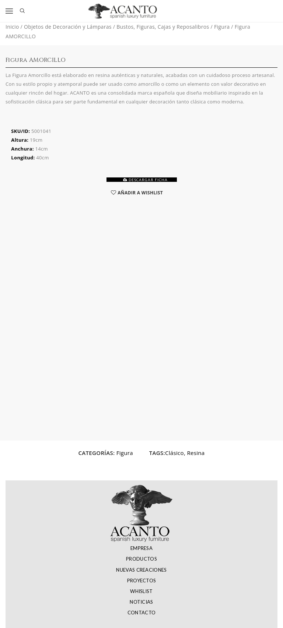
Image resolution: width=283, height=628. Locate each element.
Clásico (174, 452)
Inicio (12, 26)
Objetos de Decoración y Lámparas (68, 26)
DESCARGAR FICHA (145, 179)
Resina (196, 452)
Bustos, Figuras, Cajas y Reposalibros (162, 26)
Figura (222, 26)
